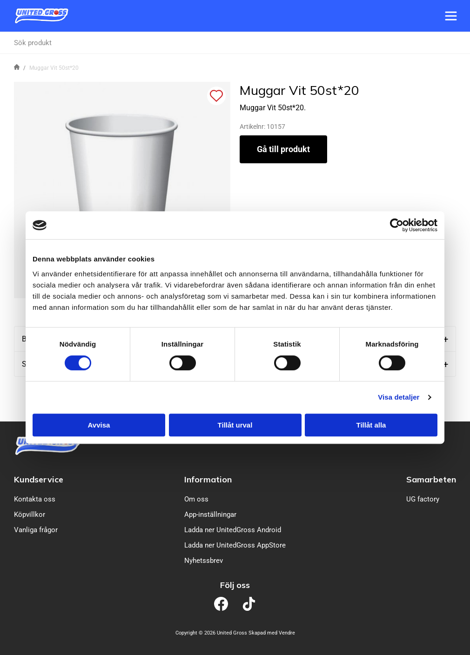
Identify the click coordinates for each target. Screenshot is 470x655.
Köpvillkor (29, 514)
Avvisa (99, 425)
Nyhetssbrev (203, 560)
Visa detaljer (398, 397)
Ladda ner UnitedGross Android (232, 530)
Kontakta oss (34, 499)
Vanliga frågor (36, 530)
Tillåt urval (235, 425)
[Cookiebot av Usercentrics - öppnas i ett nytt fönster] (396, 225)
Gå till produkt (283, 149)
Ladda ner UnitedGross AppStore (235, 545)
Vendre (287, 633)
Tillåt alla (371, 425)
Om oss (196, 499)
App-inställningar (210, 514)
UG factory (422, 499)
